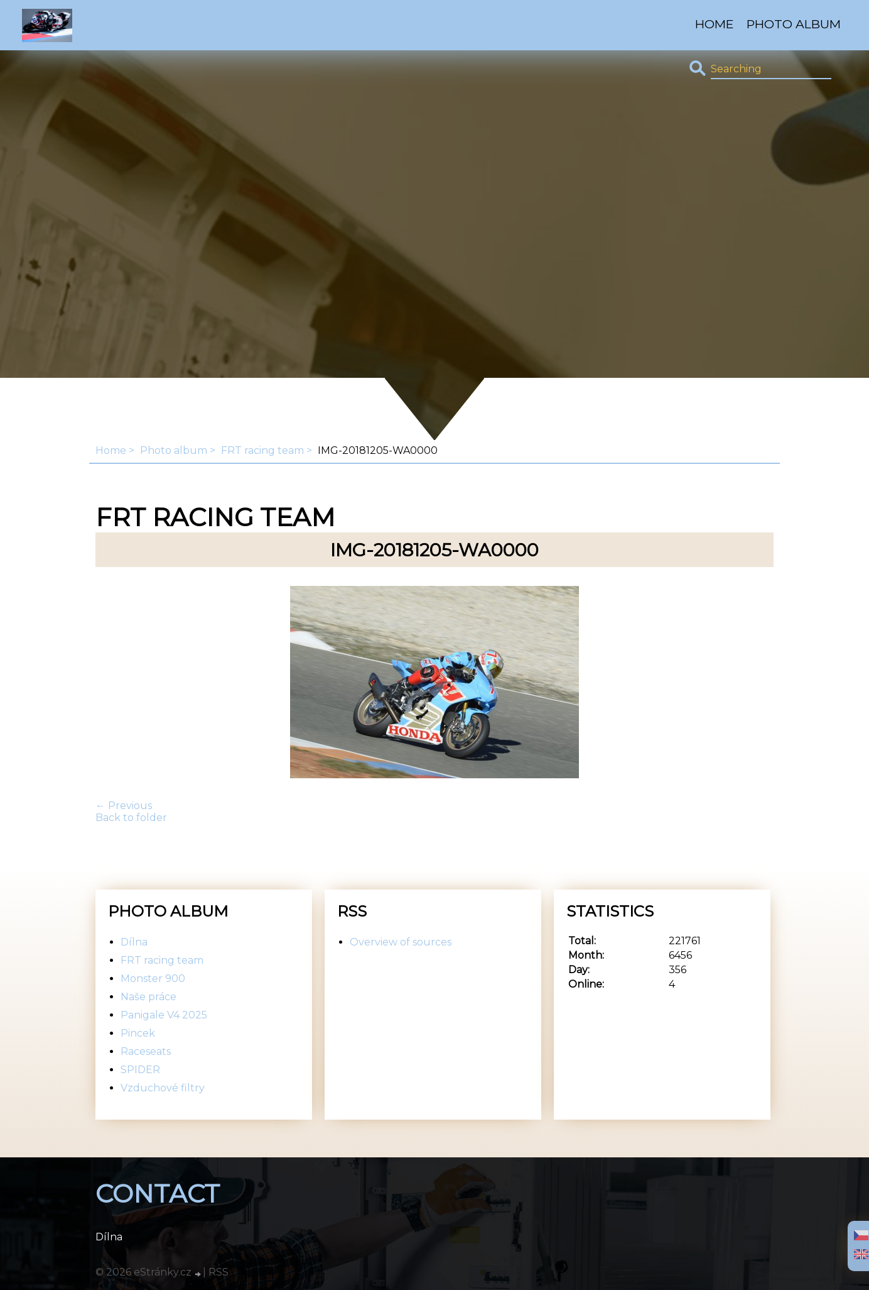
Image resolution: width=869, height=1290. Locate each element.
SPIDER (140, 1070)
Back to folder (131, 818)
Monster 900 (153, 978)
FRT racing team (262, 450)
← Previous (123, 806)
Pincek (138, 1033)
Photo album (794, 23)
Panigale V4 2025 (164, 1015)
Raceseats (146, 1051)
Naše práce (148, 997)
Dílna (134, 942)
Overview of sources (400, 942)
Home (714, 23)
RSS (218, 1272)
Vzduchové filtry (163, 1088)
